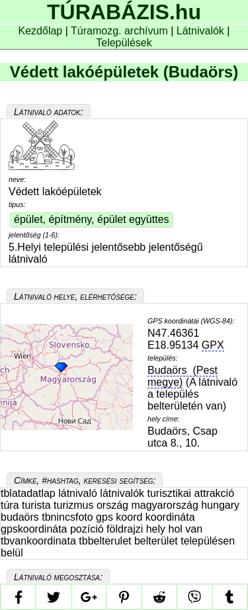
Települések (124, 42)
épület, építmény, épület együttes (91, 219)
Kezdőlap (42, 30)
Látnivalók (202, 30)
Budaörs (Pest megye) (182, 376)
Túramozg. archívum (119, 30)
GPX (213, 345)
